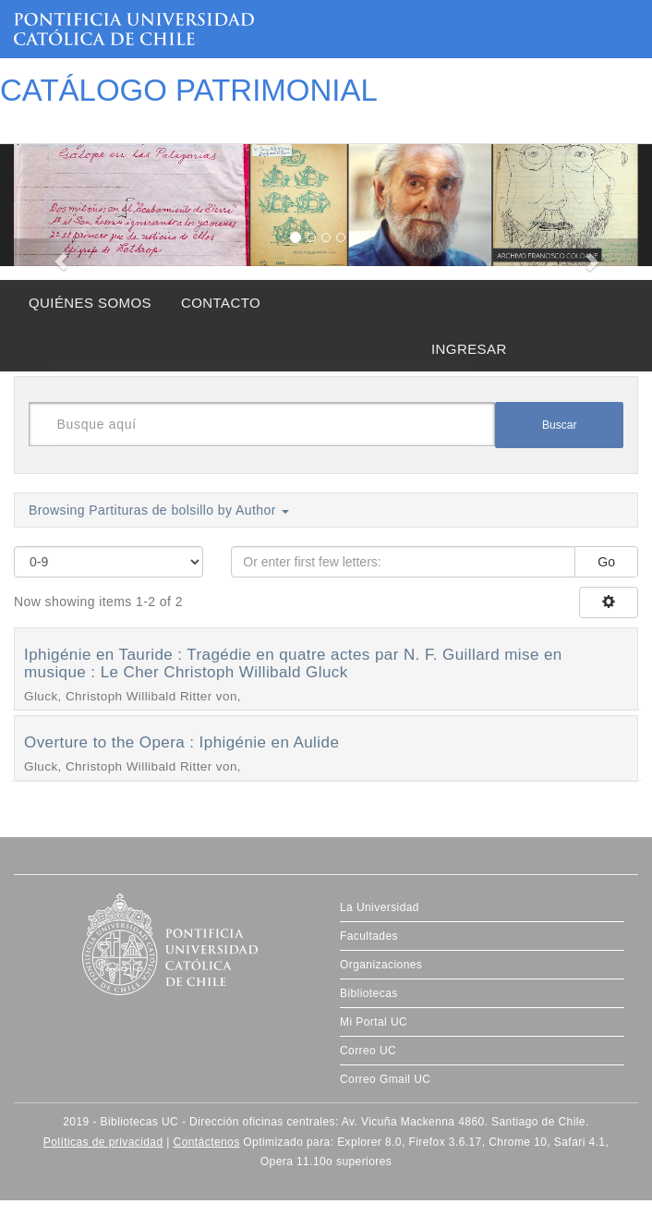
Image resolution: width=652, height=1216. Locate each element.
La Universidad (379, 907)
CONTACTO (220, 302)
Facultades (369, 936)
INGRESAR (469, 349)
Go (606, 561)
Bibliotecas (369, 993)
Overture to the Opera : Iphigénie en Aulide (181, 742)
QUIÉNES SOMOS (90, 302)
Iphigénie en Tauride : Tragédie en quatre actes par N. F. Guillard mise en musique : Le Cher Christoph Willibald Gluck (293, 663)
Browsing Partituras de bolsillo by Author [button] (159, 510)
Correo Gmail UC (385, 1079)
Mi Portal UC (373, 1021)
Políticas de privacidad (103, 1142)
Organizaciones (381, 964)
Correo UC (368, 1050)
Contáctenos (207, 1142)
